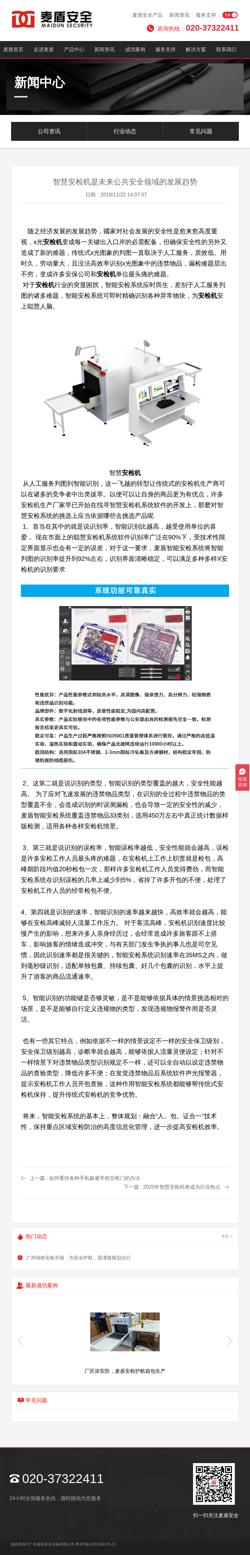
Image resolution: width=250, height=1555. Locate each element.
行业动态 (125, 131)
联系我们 (226, 49)
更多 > (227, 1236)
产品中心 (74, 49)
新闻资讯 (179, 15)
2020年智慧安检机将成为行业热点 (181, 1187)
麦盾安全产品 (147, 15)
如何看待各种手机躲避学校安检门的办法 (94, 1178)
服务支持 (206, 15)
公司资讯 (49, 131)
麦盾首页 (13, 49)
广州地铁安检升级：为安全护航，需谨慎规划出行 (78, 1257)
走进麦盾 (44, 49)
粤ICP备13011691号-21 (96, 1544)
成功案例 (135, 49)
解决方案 (196, 49)
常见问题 (201, 131)
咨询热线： (198, 28)
